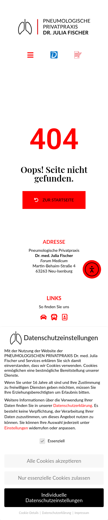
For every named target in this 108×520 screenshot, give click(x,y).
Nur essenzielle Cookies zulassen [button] (54, 475)
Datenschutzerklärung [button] (57, 509)
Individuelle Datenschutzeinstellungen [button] (53, 494)
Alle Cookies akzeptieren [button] (54, 458)
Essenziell (52, 437)
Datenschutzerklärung (72, 402)
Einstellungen (16, 424)
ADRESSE (54, 242)
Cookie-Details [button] (29, 509)
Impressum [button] (82, 509)
